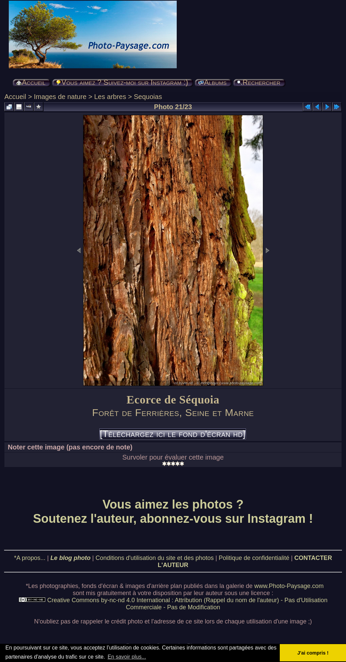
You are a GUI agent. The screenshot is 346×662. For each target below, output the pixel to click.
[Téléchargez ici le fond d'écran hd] (172, 434)
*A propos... (29, 558)
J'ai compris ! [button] (312, 653)
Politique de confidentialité (254, 558)
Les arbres (110, 96)
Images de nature (60, 96)
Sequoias (148, 96)
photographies (59, 586)
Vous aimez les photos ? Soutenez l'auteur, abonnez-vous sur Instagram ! (173, 511)
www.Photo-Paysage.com (289, 586)
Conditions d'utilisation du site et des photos (155, 558)
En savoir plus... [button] (126, 657)
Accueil (15, 96)
